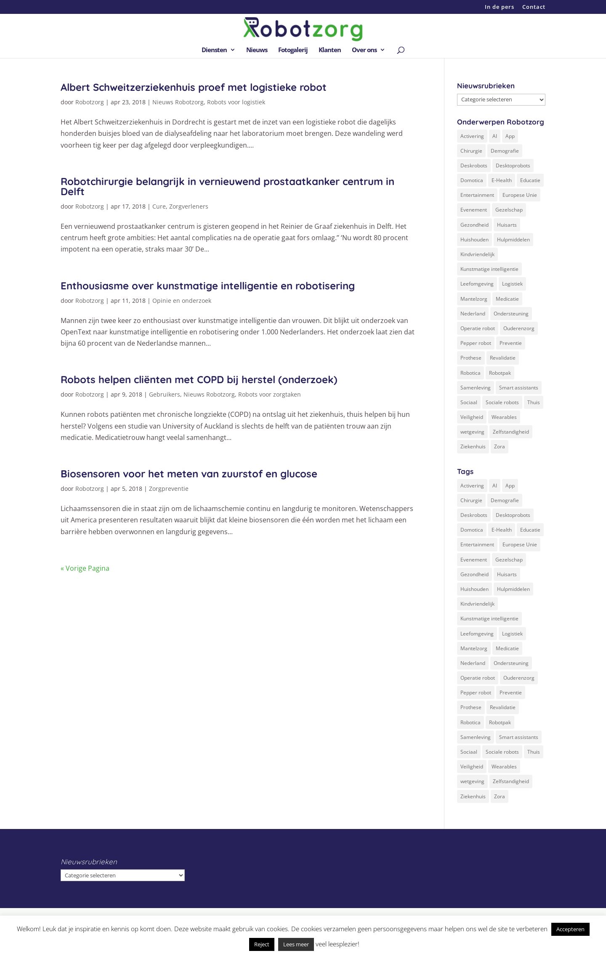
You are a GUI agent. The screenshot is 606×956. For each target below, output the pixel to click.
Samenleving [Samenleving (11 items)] (475, 387)
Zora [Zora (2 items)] (499, 446)
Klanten (330, 50)
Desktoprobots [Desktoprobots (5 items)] (513, 165)
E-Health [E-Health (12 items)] (502, 180)
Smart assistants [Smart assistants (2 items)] (518, 387)
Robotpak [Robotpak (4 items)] (500, 372)
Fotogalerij (293, 50)
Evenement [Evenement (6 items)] (473, 209)
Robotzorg (89, 102)
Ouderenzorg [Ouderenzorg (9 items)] (518, 328)
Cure (159, 206)
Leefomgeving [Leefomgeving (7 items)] (477, 283)
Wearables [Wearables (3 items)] (504, 417)
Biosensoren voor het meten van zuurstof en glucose (189, 473)
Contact (533, 7)
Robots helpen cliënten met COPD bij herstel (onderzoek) (199, 379)
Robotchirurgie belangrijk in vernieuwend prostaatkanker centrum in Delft (227, 186)
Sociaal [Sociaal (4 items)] (468, 402)
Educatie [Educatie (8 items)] (530, 180)
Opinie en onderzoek (181, 301)
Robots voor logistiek (236, 102)
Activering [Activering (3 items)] (472, 136)
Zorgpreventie (169, 489)
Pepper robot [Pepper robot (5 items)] (475, 343)
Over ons (364, 50)
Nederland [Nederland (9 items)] (472, 313)
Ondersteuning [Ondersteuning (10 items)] (511, 313)
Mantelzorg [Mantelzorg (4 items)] (473, 298)
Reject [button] (261, 944)
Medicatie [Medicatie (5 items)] (507, 298)
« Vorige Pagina (85, 568)
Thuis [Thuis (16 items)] (533, 402)
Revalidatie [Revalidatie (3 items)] (503, 357)
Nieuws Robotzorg (178, 102)
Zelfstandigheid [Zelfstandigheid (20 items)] (511, 431)
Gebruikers (164, 394)
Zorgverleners (188, 206)
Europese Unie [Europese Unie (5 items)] (519, 195)
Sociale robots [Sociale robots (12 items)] (502, 402)
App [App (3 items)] (510, 136)
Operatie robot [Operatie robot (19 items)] (477, 328)
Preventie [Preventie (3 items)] (511, 343)
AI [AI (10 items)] (494, 136)
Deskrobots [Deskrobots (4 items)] (473, 165)
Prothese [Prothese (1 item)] (470, 357)
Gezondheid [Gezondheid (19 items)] (474, 224)
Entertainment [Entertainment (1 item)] (477, 195)
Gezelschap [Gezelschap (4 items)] (509, 209)
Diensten (214, 50)
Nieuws (256, 50)
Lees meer (296, 944)
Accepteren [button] (570, 929)
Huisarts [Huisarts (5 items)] (507, 224)
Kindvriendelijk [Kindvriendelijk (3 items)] (477, 254)
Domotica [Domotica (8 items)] (471, 180)
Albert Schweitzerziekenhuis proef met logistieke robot (194, 87)
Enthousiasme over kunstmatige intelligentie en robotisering (208, 285)
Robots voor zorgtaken (269, 394)
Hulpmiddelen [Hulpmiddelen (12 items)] (513, 239)
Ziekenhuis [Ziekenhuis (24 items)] (473, 446)
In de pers (499, 7)
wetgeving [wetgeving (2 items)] (472, 431)
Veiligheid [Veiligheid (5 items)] (471, 417)
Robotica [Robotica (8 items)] (470, 372)
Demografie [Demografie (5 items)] (505, 150)
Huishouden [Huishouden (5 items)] (474, 239)
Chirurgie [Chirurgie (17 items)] (471, 150)
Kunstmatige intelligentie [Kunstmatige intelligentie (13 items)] (489, 269)
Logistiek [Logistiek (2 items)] (512, 283)
